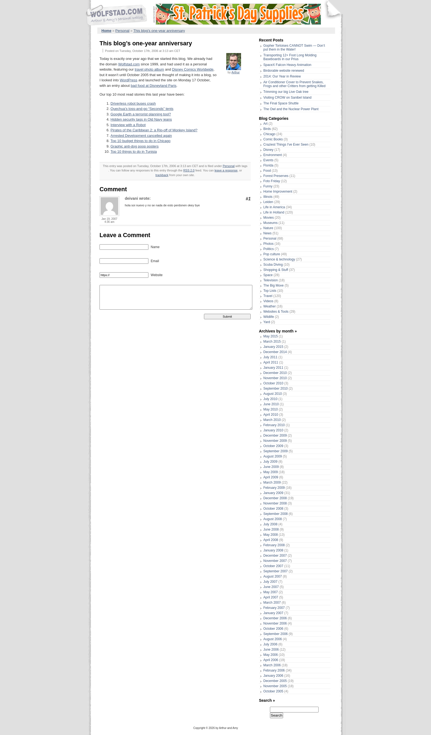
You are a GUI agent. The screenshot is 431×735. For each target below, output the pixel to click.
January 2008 (273, 550)
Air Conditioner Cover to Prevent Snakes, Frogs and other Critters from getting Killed (294, 84)
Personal (122, 31)
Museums (270, 223)
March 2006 (272, 665)
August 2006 (272, 639)
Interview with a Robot (128, 125)
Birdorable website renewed (283, 71)
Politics (268, 249)
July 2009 (270, 462)
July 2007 (270, 582)
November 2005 (275, 686)
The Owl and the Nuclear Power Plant (291, 109)
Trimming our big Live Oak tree (285, 92)
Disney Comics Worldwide (193, 69)
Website (156, 275)
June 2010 (271, 404)
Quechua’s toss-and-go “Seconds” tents (141, 109)
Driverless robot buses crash (133, 103)
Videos (268, 301)
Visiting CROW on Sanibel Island (287, 97)
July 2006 (270, 644)
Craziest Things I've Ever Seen (285, 144)
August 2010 (272, 394)
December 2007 (275, 556)
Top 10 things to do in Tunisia (133, 151)
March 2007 (272, 602)
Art (265, 124)
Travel (267, 296)
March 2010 (272, 420)
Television (270, 280)
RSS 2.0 (189, 170)
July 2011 (270, 357)
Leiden (268, 202)
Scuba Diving (273, 265)
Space (268, 275)
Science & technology (279, 259)
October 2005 (273, 691)
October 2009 (273, 446)
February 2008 (274, 545)
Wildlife (268, 317)
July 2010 (270, 399)
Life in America (274, 207)
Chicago (269, 134)
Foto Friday (271, 181)
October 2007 (273, 566)
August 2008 (272, 519)
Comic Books (273, 139)
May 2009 (270, 472)
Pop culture (271, 254)
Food (267, 171)
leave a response (225, 170)
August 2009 (272, 456)
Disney (268, 150)
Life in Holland (273, 212)
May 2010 (270, 409)
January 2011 (273, 368)
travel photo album (149, 69)
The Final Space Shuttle (281, 103)
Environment (272, 155)
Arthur (235, 72)
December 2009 (275, 435)
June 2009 (271, 467)
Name (154, 247)
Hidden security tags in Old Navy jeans (141, 119)
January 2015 (273, 347)
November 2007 (275, 561)
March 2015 (272, 341)
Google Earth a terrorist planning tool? (140, 114)
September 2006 (275, 634)
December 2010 (275, 373)
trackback (161, 175)
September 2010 (275, 388)
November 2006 (275, 623)
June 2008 (271, 529)
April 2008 (270, 540)
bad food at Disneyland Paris (153, 86)
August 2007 (272, 576)
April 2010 (270, 415)
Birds (267, 129)
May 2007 (270, 592)
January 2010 (273, 430)
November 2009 (275, 441)
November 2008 (275, 503)
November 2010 (275, 378)
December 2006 (275, 618)
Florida (268, 165)
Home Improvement (277, 191)
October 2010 (273, 383)
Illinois (267, 197)
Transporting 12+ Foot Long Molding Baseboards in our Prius (289, 57)
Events (268, 160)
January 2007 (273, 613)
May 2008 (270, 535)
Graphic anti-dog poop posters (134, 146)
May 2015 (270, 336)
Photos (268, 244)
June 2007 (271, 587)
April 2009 (270, 477)
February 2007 (274, 608)
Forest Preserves (275, 176)
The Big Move (273, 285)
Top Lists (269, 291)
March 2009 (272, 482)
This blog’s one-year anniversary (159, 31)
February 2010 (274, 425)
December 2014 (275, 352)
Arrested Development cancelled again (141, 136)
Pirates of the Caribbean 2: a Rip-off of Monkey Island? (153, 130)
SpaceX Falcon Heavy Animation (287, 65)
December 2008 (275, 498)
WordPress (128, 80)
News (267, 233)
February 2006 (274, 670)
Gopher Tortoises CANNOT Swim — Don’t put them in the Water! (294, 47)
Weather (269, 306)
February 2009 (274, 488)
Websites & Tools (276, 312)
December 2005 (275, 681)
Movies (268, 218)
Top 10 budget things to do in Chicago (140, 141)
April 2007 (270, 597)
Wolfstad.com (129, 64)
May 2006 (270, 655)
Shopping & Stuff (275, 270)
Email (154, 261)
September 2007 (275, 571)
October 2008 (273, 509)
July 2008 (270, 524)
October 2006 (273, 629)
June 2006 (271, 649)
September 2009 (275, 451)
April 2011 (270, 362)
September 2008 (275, 514)
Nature (268, 228)
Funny (267, 186)
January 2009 (273, 493)
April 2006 (270, 660)
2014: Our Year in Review (282, 76)
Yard (266, 322)
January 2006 (273, 676)
